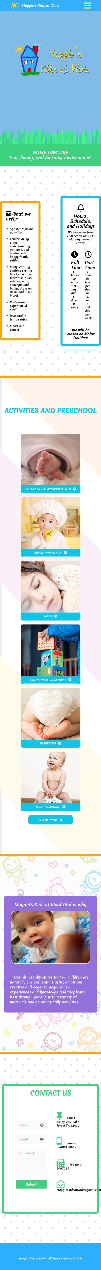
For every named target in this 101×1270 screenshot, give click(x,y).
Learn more (50, 819)
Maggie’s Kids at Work (40, 5)
